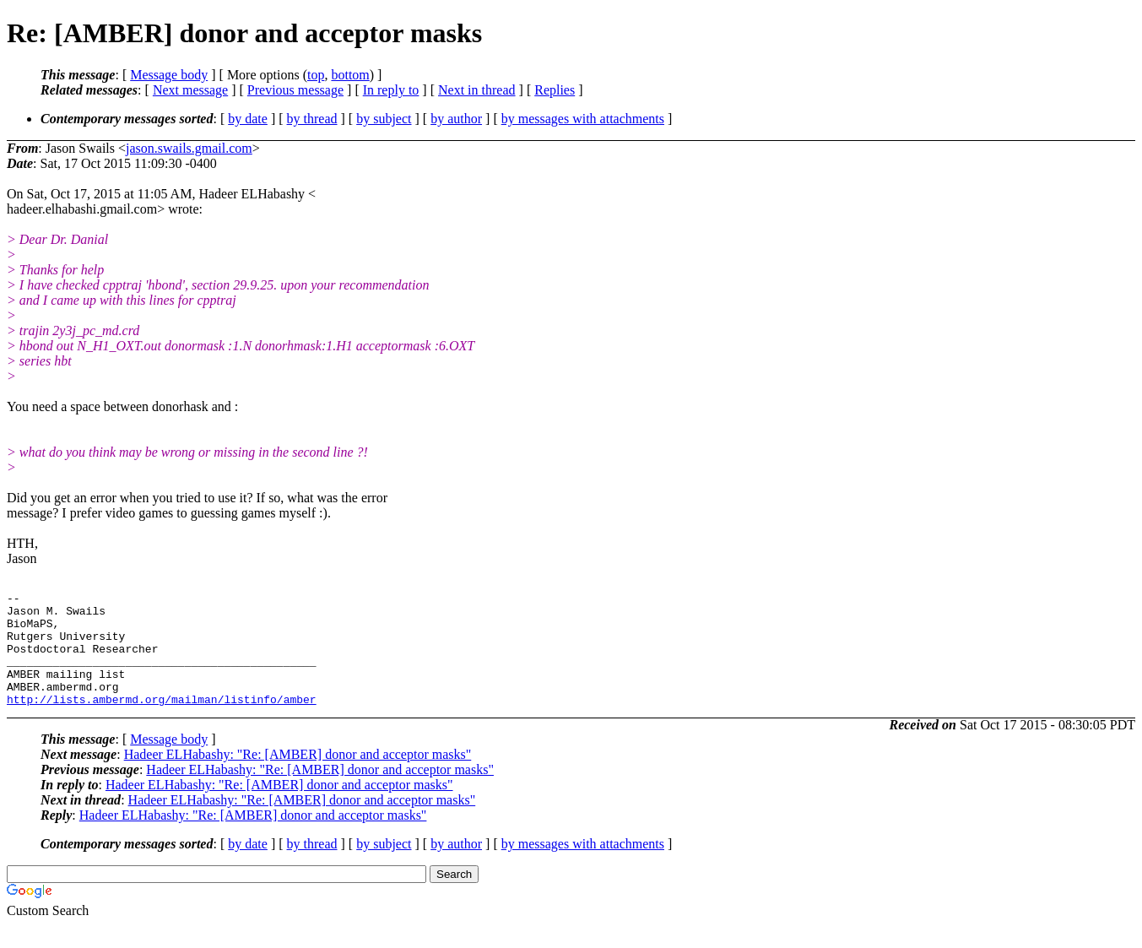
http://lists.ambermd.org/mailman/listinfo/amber (162, 721)
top (315, 75)
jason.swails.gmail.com (189, 148)
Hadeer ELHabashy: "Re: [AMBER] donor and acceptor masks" (298, 777)
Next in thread (477, 90)
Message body (169, 75)
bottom (350, 75)
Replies (554, 90)
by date (248, 118)
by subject (383, 118)
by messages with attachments (582, 118)
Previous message (295, 90)
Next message (190, 90)
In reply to (391, 90)
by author (456, 118)
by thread (312, 118)
